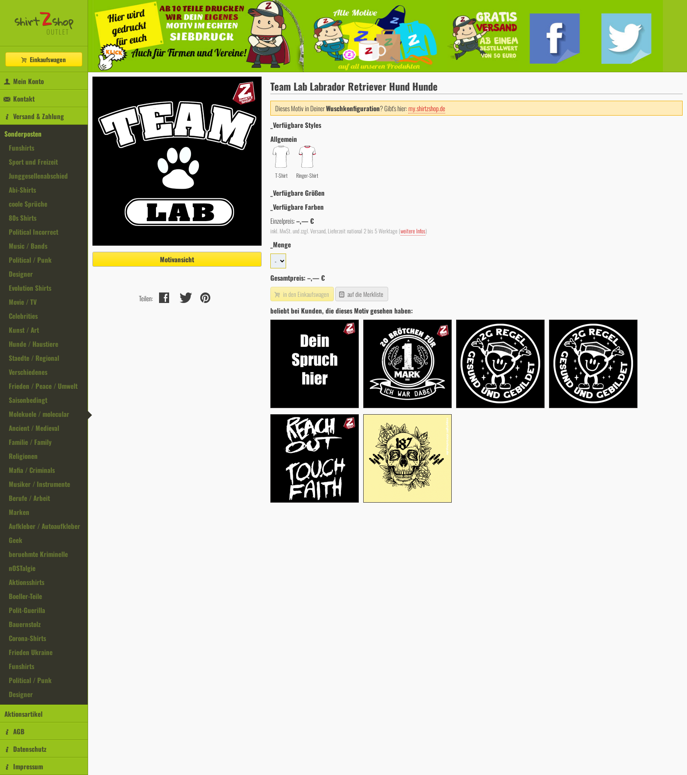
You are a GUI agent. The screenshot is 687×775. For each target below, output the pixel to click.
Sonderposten (23, 133)
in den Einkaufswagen (301, 294)
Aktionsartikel (23, 714)
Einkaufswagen (43, 59)
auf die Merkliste (361, 294)
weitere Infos (412, 231)
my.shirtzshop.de (426, 108)
